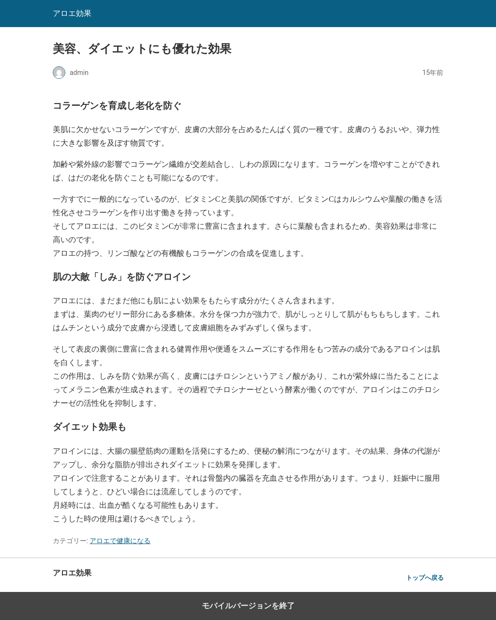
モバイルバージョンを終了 (248, 605)
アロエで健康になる (120, 541)
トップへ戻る (425, 577)
